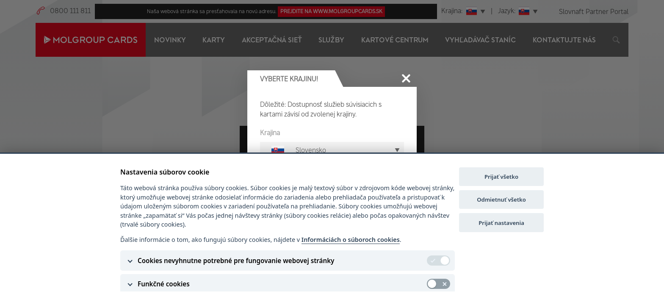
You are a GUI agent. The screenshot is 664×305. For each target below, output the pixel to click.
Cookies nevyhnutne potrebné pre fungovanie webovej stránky (236, 260)
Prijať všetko (501, 176)
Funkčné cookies (164, 284)
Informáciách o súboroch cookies (351, 240)
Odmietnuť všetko (501, 199)
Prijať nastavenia (501, 223)
